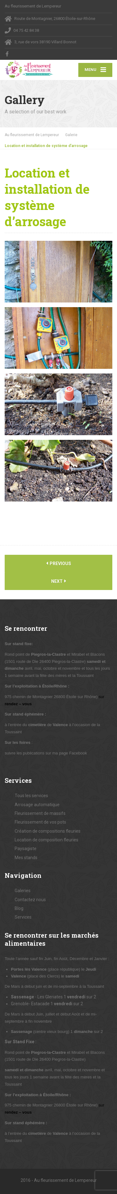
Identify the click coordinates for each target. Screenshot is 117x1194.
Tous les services (31, 795)
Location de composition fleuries (46, 839)
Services (23, 917)
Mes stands (26, 857)
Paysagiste (26, 848)
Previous (58, 563)
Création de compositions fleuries (47, 831)
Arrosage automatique (37, 804)
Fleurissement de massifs (40, 813)
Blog (19, 908)
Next (58, 581)
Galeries (23, 890)
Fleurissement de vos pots (40, 822)
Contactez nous (30, 899)
